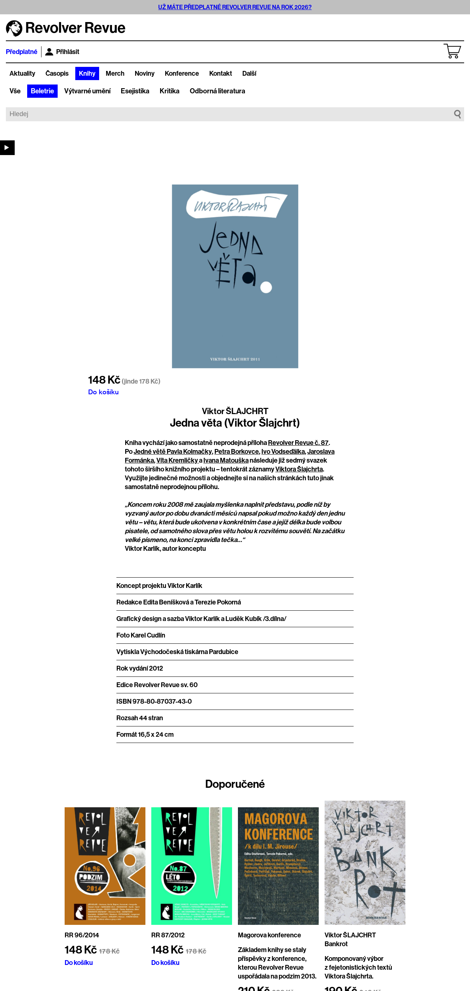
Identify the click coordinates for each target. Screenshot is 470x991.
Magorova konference (269, 935)
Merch (115, 73)
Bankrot (336, 944)
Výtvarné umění (87, 91)
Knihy (87, 73)
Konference (182, 73)
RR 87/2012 (168, 935)
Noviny (145, 73)
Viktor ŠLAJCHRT (235, 411)
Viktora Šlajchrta (299, 469)
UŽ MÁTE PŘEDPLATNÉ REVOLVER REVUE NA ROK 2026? (235, 7)
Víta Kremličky (177, 460)
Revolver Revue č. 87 (298, 443)
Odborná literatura (217, 91)
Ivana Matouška (226, 460)
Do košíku (103, 392)
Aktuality (22, 73)
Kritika (170, 91)
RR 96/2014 (82, 935)
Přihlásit (62, 52)
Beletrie (42, 91)
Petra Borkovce (236, 452)
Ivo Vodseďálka (283, 452)
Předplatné (21, 52)
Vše (15, 91)
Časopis (57, 73)
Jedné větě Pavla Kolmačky (173, 452)
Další (249, 73)
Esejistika (135, 91)
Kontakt (220, 73)
